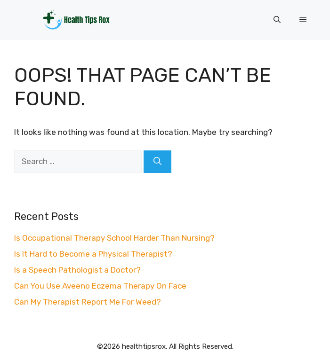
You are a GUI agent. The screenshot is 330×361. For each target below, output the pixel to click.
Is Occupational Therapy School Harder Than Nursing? (114, 238)
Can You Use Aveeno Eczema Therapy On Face (100, 285)
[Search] (157, 161)
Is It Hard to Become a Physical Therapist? (93, 254)
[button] (277, 19)
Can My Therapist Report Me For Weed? (87, 301)
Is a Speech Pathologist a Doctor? (77, 270)
